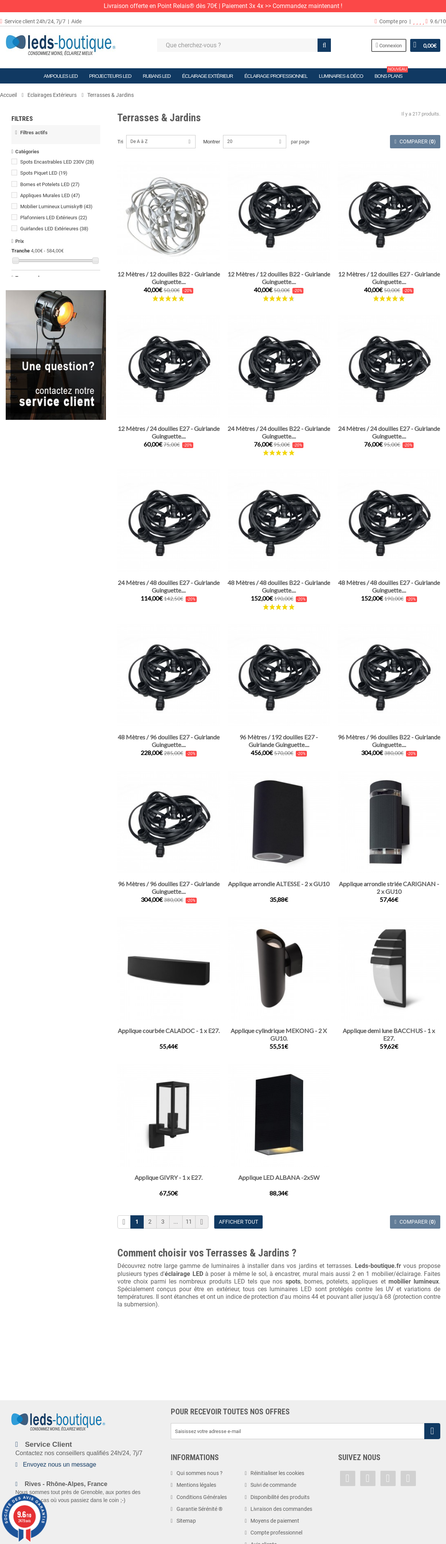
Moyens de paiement (274, 1521)
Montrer (211, 142)
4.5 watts (33, 521)
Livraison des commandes (281, 1509)
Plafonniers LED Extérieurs (53, 221)
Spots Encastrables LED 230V (57, 166)
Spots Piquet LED (43, 177)
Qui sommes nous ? (199, 1473)
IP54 (30, 577)
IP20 (28, 544)
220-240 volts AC (44, 426)
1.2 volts (32, 381)
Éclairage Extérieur (207, 76)
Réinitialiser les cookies (277, 1473)
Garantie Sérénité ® (199, 1509)
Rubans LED (156, 76)
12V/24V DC (37, 415)
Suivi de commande (273, 1485)
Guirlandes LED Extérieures (54, 232)
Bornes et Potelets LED (50, 188)
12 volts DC (36, 404)
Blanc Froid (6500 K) (45, 347)
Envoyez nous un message (59, 1464)
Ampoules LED (61, 76)
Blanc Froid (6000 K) (45, 336)
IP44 (30, 566)
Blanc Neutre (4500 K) (47, 325)
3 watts (31, 499)
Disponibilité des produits (280, 1497)
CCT (28, 358)
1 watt (30, 465)
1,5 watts (33, 476)
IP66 (28, 611)
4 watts (31, 510)
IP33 (28, 555)
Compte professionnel (276, 1533)
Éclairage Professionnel (276, 76)
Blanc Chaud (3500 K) (47, 303)
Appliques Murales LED (50, 199)
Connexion (389, 45)
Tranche (20, 255)
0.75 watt (33, 454)
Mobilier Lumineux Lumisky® (56, 210)
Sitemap (186, 1521)
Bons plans (391, 73)
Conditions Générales (201, 1497)
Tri (120, 142)
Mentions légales (196, 1485)
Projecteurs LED (110, 76)
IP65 (30, 599)
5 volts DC (34, 392)
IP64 (28, 588)
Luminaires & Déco (341, 76)
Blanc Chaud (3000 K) (48, 292)
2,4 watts (33, 488)
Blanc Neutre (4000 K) (48, 314)
